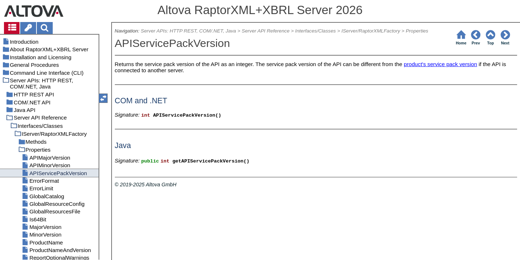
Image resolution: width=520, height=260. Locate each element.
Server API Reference (265, 31)
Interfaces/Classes (315, 31)
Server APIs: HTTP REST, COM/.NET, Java (188, 31)
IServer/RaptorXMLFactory (370, 31)
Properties (417, 31)
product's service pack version (440, 64)
